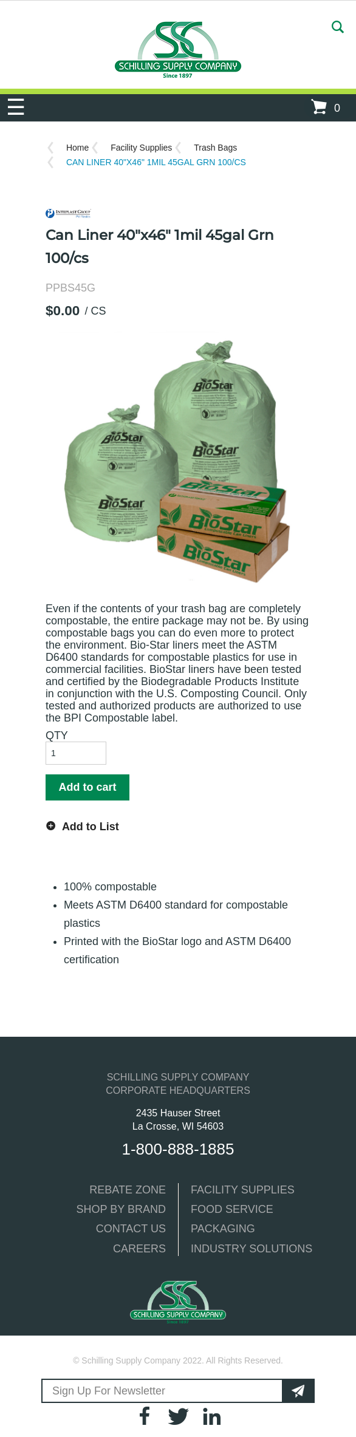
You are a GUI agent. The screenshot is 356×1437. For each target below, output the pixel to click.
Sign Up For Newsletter (108, 1391)
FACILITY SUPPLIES (243, 1190)
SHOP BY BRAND (121, 1209)
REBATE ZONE (127, 1190)
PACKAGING (223, 1229)
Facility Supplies (141, 147)
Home (77, 147)
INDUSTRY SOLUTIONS (251, 1249)
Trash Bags (215, 147)
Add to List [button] (90, 827)
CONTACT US (131, 1229)
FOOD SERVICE (232, 1209)
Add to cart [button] (87, 787)
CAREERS (139, 1249)
